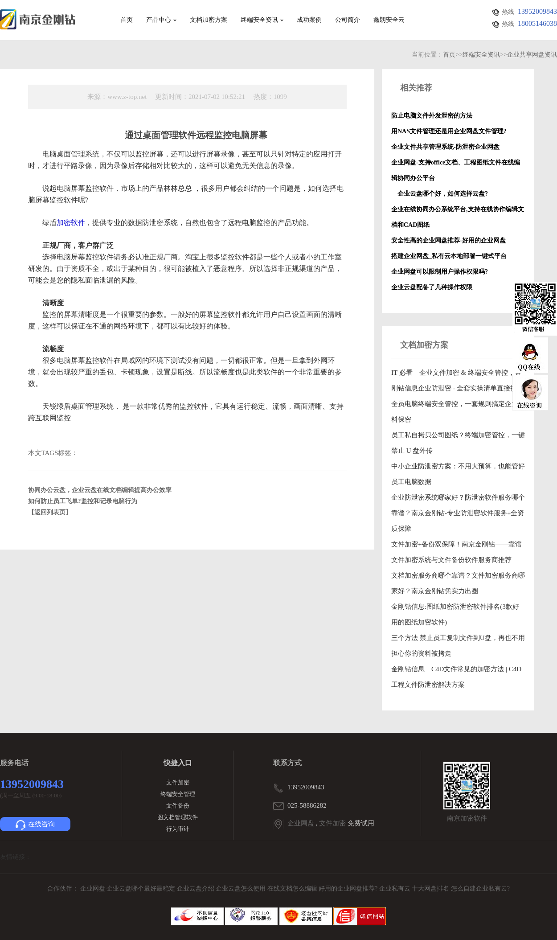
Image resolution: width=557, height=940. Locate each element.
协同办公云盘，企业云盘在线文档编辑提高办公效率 (100, 490)
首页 (126, 20)
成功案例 (309, 20)
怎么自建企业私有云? (480, 888)
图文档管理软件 (177, 817)
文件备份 (177, 805)
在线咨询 (35, 825)
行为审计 (177, 828)
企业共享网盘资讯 (532, 54)
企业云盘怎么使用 (241, 888)
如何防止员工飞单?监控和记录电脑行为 (82, 501)
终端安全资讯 (262, 20)
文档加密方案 (208, 20)
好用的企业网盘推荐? (349, 888)
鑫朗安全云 (389, 20)
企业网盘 (300, 823)
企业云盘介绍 (196, 888)
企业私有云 (395, 888)
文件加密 (177, 782)
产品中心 (161, 20)
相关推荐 (416, 87)
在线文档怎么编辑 (292, 888)
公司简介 (347, 20)
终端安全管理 (177, 794)
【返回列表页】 (50, 512)
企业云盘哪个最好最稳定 (141, 888)
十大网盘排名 (430, 888)
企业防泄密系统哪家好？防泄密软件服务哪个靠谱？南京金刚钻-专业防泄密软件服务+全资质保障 (458, 513)
